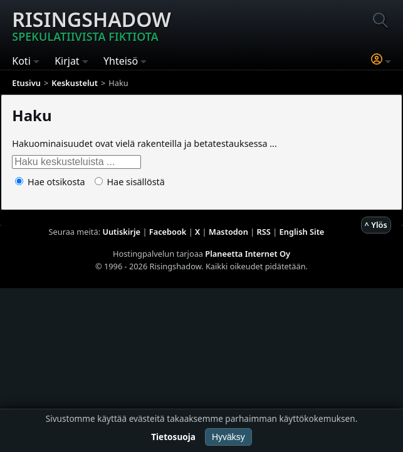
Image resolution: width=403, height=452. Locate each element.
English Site (302, 231)
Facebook (168, 231)
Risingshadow (91, 25)
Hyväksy (228, 437)
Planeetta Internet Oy (247, 253)
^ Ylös (376, 224)
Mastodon (228, 231)
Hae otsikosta (50, 182)
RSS (264, 231)
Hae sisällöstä (130, 182)
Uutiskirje (121, 231)
